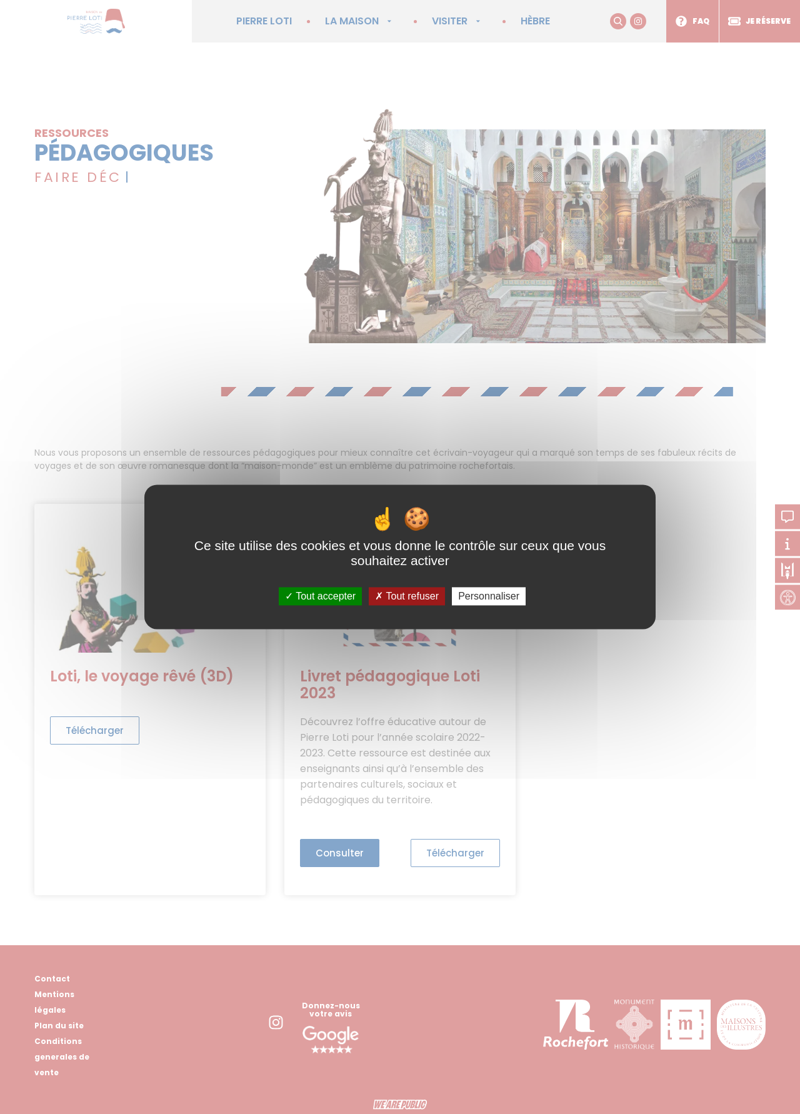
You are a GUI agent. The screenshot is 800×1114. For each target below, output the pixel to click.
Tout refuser (407, 596)
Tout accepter (320, 596)
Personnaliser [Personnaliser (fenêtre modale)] (488, 596)
